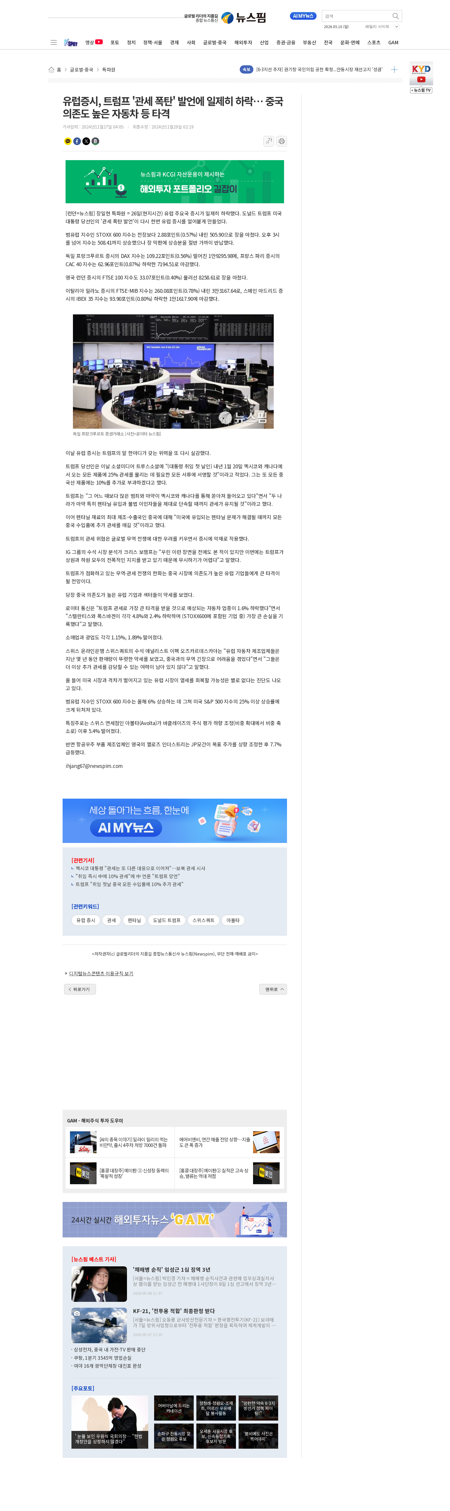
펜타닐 (134, 920)
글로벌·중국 (215, 42)
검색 (396, 16)
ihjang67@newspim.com (94, 765)
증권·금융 (286, 42)
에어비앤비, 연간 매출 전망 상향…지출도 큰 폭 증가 (214, 1142)
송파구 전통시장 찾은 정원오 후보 (173, 1436)
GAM (393, 42)
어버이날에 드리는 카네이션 (174, 1407)
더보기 (394, 69)
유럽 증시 (85, 920)
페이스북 (77, 141)
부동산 (309, 42)
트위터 (86, 141)
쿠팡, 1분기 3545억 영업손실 (103, 1357)
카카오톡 (68, 141)
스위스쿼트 (204, 920)
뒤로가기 (81, 989)
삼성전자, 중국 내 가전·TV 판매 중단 (110, 1349)
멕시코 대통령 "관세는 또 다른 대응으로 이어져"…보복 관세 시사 (140, 868)
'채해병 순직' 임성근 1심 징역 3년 (172, 1269)
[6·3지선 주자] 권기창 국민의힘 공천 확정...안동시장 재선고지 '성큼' (319, 69)
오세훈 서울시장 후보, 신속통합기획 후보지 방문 (216, 1436)
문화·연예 (350, 42)
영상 (94, 42)
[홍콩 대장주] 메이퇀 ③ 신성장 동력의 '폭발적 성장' (134, 1173)
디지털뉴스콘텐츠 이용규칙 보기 (101, 973)
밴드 (95, 141)
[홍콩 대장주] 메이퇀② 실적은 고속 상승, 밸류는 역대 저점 (213, 1173)
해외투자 (243, 42)
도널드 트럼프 (167, 920)
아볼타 (233, 920)
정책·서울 (152, 42)
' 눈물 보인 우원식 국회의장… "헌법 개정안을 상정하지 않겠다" (108, 1438)
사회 (191, 42)
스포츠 (374, 42)
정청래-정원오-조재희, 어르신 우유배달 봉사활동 (216, 1408)
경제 (174, 42)
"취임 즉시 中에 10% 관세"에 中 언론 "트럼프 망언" (128, 876)
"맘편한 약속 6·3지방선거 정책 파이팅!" (258, 1408)
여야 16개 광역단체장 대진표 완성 (107, 1365)
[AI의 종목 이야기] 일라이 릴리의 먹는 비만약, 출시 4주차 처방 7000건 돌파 (134, 1142)
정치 (131, 42)
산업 (264, 42)
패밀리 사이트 (377, 26)
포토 (114, 42)
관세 (111, 920)
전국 (328, 42)
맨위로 (271, 989)
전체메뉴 (54, 42)
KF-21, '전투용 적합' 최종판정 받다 (174, 1311)
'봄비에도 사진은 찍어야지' (258, 1436)
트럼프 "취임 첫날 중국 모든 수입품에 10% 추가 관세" (130, 884)
